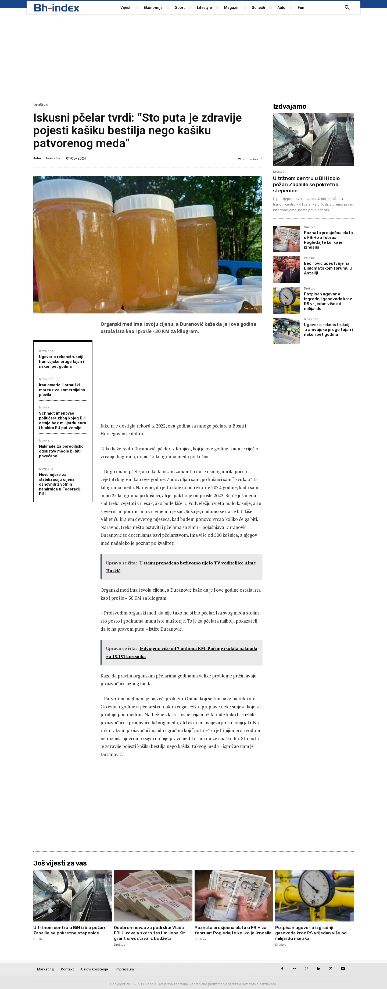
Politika (309, 258)
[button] (347, 7)
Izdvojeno (46, 350)
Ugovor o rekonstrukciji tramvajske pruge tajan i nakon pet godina (61, 361)
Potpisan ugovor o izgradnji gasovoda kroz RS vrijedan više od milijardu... (328, 301)
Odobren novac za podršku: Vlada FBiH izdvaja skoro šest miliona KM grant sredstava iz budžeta (150, 932)
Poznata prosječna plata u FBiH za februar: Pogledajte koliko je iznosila (328, 240)
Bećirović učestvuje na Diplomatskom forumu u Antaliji (328, 268)
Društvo (40, 104)
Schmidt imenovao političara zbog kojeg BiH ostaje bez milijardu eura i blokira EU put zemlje (63, 420)
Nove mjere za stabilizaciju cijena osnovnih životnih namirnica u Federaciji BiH (60, 484)
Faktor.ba (53, 158)
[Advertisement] (193, 58)
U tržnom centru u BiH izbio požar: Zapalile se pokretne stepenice (306, 184)
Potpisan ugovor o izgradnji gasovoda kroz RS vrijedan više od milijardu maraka (311, 932)
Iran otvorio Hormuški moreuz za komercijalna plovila (62, 390)
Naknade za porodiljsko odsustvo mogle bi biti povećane (61, 451)
